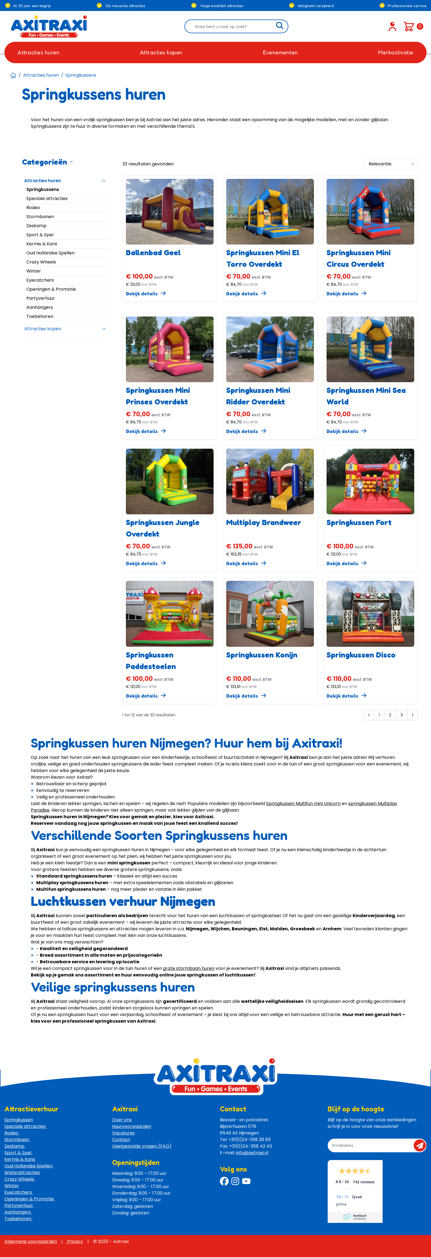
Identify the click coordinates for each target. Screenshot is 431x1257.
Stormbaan (17, 1139)
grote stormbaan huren (188, 968)
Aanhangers (18, 1212)
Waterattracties (22, 1172)
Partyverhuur (19, 1205)
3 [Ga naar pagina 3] (401, 715)
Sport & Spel (18, 1153)
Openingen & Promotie (29, 1199)
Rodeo (11, 1133)
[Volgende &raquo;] (412, 715)
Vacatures (123, 1133)
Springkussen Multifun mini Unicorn (303, 803)
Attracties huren (41, 75)
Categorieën (48, 162)
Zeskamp (15, 1146)
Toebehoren (18, 1219)
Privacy (74, 1241)
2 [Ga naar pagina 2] (390, 715)
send (421, 1145)
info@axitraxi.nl (252, 1153)
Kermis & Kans (19, 1159)
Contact (121, 1139)
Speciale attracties (25, 1126)
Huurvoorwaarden (131, 1126)
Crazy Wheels (19, 1179)
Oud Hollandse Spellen (29, 1166)
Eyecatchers (18, 1192)
